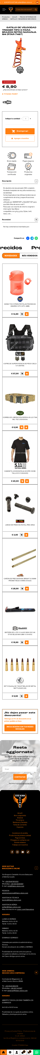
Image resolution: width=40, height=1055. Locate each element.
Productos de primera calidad (20, 835)
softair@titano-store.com (28, 2)
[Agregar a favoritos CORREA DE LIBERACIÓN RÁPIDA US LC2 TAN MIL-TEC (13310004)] (26, 427)
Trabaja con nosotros (20, 845)
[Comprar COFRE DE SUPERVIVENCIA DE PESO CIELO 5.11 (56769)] (22, 374)
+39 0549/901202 (11, 881)
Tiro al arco (20, 820)
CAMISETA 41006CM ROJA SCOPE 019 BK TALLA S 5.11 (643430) (20, 472)
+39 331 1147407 (16, 988)
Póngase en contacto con (20, 840)
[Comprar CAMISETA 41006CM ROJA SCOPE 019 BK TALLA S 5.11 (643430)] (22, 481)
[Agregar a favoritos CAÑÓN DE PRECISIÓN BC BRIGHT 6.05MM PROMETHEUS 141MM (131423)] (27, 589)
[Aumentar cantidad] (30, 119)
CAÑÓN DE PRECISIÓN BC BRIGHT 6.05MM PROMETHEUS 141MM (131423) (20, 580)
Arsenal (20, 818)
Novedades (11, 255)
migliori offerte (20, 760)
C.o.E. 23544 (20, 1036)
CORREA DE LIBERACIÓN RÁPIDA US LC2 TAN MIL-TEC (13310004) (20, 418)
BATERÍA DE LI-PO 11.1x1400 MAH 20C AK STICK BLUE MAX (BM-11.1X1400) (20, 633)
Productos (6, 17)
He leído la (21, 783)
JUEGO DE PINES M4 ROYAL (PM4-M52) (20, 525)
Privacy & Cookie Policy (13, 1031)
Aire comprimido (20, 815)
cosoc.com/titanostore (25, 909)
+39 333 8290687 (16, 884)
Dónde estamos (20, 842)
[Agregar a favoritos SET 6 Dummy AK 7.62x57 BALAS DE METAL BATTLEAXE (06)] (26, 696)
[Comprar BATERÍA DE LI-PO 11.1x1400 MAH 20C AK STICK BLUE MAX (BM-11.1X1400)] (22, 642)
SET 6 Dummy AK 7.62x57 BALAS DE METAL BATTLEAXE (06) (20, 687)
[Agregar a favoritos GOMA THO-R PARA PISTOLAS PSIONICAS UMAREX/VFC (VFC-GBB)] (27, 314)
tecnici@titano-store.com (11, 900)
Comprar (20, 131)
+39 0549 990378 (11, 986)
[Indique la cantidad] (26, 119)
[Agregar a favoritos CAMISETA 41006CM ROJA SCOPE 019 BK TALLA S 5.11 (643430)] (27, 481)
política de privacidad (25, 783)
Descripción (20, 181)
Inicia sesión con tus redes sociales (20, 728)
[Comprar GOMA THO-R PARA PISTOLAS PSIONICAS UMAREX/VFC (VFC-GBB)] (22, 314)
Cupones (20, 827)
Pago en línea (20, 838)
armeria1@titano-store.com (17, 990)
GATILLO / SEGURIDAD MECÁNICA (23, 19)
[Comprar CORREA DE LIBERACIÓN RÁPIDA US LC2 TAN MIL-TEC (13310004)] (21, 427)
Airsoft (14, 17)
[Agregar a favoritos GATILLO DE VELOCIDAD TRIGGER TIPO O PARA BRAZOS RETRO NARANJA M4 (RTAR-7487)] (20, 138)
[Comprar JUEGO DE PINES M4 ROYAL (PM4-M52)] (21, 535)
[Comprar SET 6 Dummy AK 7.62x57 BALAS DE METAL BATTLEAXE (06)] (21, 696)
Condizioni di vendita (20, 833)
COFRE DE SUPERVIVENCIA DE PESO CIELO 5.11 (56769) (20, 365)
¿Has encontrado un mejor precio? (15, 90)
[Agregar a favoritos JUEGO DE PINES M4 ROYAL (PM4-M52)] (26, 535)
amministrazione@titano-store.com (15, 893)
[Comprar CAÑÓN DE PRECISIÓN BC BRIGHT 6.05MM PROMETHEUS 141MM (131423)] (22, 589)
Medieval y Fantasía (20, 822)
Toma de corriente (20, 825)
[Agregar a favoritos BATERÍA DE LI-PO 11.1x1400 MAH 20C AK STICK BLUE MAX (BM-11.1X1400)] (27, 642)
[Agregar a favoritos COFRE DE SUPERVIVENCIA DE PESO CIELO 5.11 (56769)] (27, 374)
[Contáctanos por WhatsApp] (36, 1052)
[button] (37, 2)
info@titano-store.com (15, 886)
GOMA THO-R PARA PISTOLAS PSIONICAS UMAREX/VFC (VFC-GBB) (20, 305)
